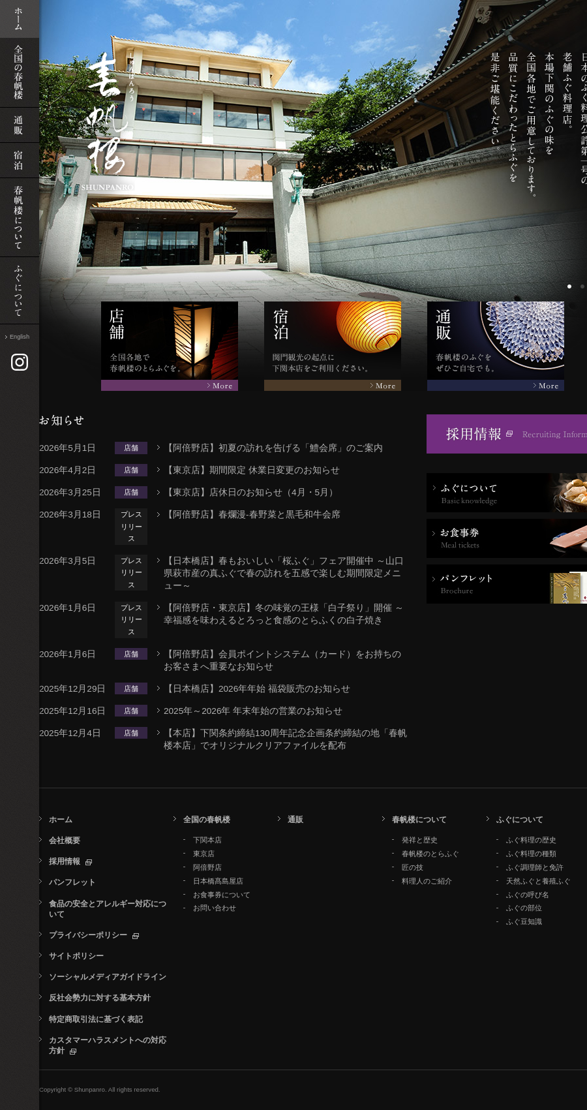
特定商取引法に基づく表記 (96, 1019)
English (19, 336)
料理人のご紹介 (427, 881)
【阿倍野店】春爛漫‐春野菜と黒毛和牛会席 (252, 514)
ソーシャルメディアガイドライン (107, 977)
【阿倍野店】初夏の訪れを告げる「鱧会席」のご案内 (273, 448)
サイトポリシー (76, 956)
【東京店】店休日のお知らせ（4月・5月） (251, 492)
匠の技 (412, 867)
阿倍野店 (207, 867)
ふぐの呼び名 (527, 895)
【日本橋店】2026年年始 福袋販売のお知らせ (257, 689)
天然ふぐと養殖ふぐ (538, 881)
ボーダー (570, 288)
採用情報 (64, 861)
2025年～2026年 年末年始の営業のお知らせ (253, 711)
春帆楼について (419, 820)
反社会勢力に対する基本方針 (100, 998)
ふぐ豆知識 (524, 921)
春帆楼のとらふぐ (430, 853)
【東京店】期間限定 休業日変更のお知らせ (252, 470)
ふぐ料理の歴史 (531, 840)
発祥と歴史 (420, 840)
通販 (295, 820)
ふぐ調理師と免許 (535, 867)
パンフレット (72, 882)
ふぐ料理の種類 (531, 853)
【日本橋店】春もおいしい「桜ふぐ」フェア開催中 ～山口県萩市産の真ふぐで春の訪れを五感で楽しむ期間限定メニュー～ (284, 573)
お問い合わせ (214, 908)
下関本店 (207, 840)
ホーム (60, 820)
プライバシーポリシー (88, 935)
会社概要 (64, 840)
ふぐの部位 (524, 908)
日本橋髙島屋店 (218, 881)
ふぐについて (519, 820)
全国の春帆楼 (206, 820)
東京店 (204, 853)
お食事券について (221, 895)
